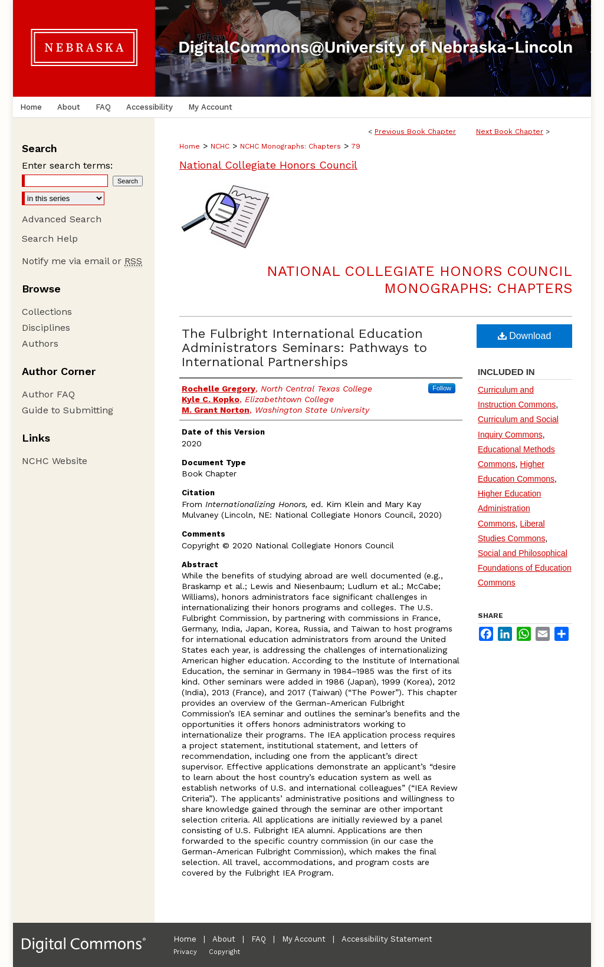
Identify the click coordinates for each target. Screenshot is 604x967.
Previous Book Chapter (415, 131)
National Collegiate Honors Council (268, 165)
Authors (40, 343)
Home (189, 146)
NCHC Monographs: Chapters (290, 146)
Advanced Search (61, 219)
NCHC (220, 146)
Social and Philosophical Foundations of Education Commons (525, 567)
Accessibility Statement (387, 939)
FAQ (258, 939)
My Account (304, 939)
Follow (441, 388)
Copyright (224, 952)
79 (356, 146)
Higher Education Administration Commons (509, 508)
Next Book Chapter (509, 131)
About (223, 939)
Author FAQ (48, 394)
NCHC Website (54, 460)
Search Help (50, 238)
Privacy (185, 952)
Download (525, 336)
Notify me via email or (82, 261)
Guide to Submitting (67, 410)
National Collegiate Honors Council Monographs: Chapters (419, 280)
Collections (47, 311)
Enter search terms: (67, 165)
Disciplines (46, 327)
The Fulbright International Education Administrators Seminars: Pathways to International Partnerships (304, 347)
